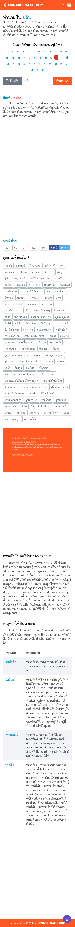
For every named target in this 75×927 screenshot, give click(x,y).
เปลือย (66, 412)
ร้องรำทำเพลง (12, 329)
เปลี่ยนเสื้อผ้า (30, 419)
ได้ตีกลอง (35, 265)
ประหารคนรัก (44, 329)
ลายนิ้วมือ (46, 399)
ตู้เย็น (7, 278)
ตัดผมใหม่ (65, 284)
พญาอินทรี (19, 278)
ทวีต (64, 247)
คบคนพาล (31, 304)
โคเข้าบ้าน (10, 272)
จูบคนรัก (35, 272)
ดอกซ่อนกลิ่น (11, 348)
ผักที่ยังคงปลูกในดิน (39, 278)
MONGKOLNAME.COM (23, 5)
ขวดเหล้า (20, 284)
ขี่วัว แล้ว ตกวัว (48, 393)
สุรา (62, 265)
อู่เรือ (58, 297)
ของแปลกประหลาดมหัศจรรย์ (20, 374)
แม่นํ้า (7, 367)
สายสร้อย (9, 342)
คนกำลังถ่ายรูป (12, 419)
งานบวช (47, 297)
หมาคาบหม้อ (60, 406)
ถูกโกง (8, 284)
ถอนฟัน (32, 393)
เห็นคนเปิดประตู (41, 310)
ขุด (50, 304)
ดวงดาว (21, 297)
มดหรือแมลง (28, 348)
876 (43, 247)
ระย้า (7, 316)
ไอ (46, 387)
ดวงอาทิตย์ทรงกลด (14, 393)
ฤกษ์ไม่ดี (30, 367)
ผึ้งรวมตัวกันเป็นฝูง (40, 406)
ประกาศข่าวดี (62, 323)
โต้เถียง (55, 348)
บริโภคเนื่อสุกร (51, 412)
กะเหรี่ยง (64, 335)
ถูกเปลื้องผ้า (31, 399)
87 (24, 247)
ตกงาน (50, 374)
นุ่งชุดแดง (48, 361)
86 (15, 247)
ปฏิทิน (18, 323)
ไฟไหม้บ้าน (59, 278)
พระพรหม (34, 412)
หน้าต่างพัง (50, 265)
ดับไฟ (8, 323)
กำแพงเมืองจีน (12, 335)
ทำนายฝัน (62, 81)
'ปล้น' (17, 98)
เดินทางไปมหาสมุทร (34, 335)
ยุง (30, 284)
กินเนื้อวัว (20, 412)
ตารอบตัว (34, 297)
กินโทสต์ (48, 272)
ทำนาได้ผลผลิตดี (13, 304)
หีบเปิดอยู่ (45, 323)
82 (7, 247)
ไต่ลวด (8, 412)
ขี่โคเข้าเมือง (20, 316)
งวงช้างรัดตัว (61, 329)
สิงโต (24, 406)
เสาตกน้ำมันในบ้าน (52, 380)
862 (33, 247)
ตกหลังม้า (60, 291)
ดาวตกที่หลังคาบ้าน (41, 316)
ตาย (38, 284)
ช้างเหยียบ (10, 387)
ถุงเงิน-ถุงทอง (62, 316)
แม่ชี (41, 374)
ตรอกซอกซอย (34, 355)
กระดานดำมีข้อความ (31, 291)
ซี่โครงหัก (43, 367)
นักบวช (42, 342)
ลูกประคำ (10, 361)
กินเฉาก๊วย (31, 323)
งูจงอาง (52, 335)
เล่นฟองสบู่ (49, 284)
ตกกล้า (8, 265)
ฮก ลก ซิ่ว (28, 329)
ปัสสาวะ (43, 348)
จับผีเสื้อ (9, 297)
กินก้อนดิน (59, 310)
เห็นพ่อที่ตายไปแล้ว (28, 361)
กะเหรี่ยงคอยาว (26, 342)
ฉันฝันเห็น (12, 81)
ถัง (27, 310)
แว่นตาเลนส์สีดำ (13, 399)
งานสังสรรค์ (11, 291)
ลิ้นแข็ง (18, 367)
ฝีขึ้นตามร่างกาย (59, 387)
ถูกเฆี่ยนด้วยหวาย (14, 355)
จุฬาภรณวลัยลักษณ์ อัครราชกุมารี (21, 380)
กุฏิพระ (60, 361)
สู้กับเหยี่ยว (60, 399)
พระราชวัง (55, 342)
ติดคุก (60, 272)
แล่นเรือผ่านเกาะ (13, 310)
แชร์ (54, 247)
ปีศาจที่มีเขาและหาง (30, 387)
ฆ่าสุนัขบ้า (21, 265)
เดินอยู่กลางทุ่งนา (54, 355)
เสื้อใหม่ (23, 272)
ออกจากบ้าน (11, 406)
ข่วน (48, 291)
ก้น (42, 304)
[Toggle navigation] (69, 5)
